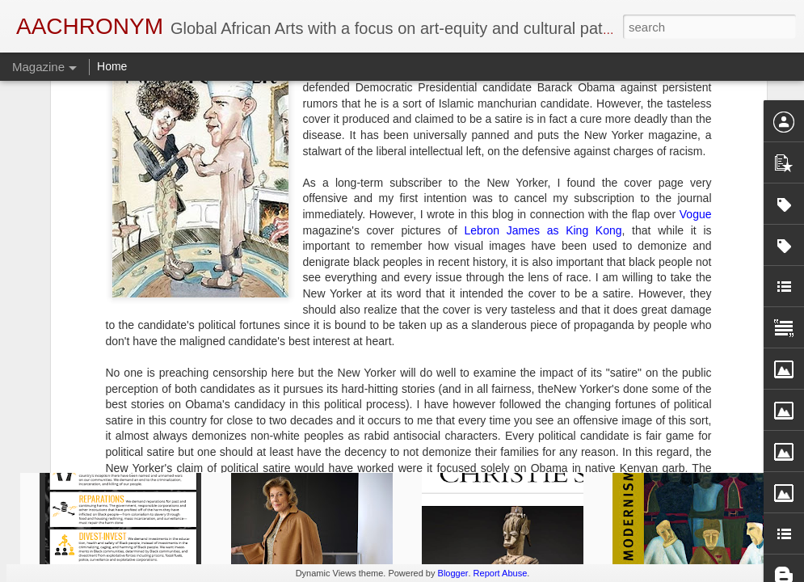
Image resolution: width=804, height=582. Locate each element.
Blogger (453, 573)
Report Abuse (501, 573)
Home (112, 66)
